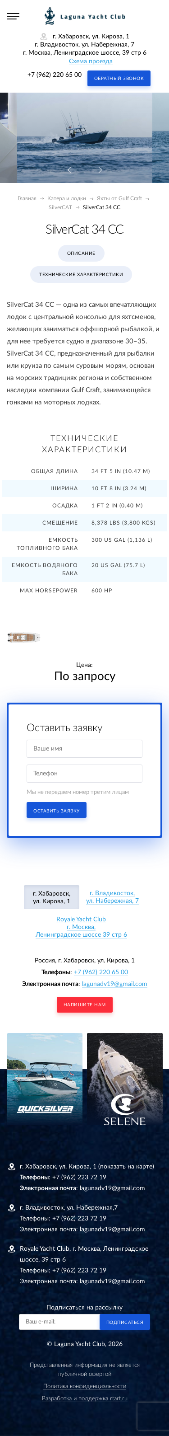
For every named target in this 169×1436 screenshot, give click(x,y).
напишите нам (85, 1005)
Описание (81, 253)
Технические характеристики (81, 274)
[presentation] (72, 170)
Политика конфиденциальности (84, 1386)
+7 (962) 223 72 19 (79, 1177)
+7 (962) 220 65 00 (54, 75)
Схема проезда (91, 61)
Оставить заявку (56, 811)
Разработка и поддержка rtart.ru (85, 1399)
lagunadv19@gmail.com (114, 984)
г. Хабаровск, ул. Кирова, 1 (51, 898)
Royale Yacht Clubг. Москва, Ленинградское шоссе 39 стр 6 (81, 927)
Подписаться (125, 1322)
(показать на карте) (126, 1167)
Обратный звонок (119, 78)
